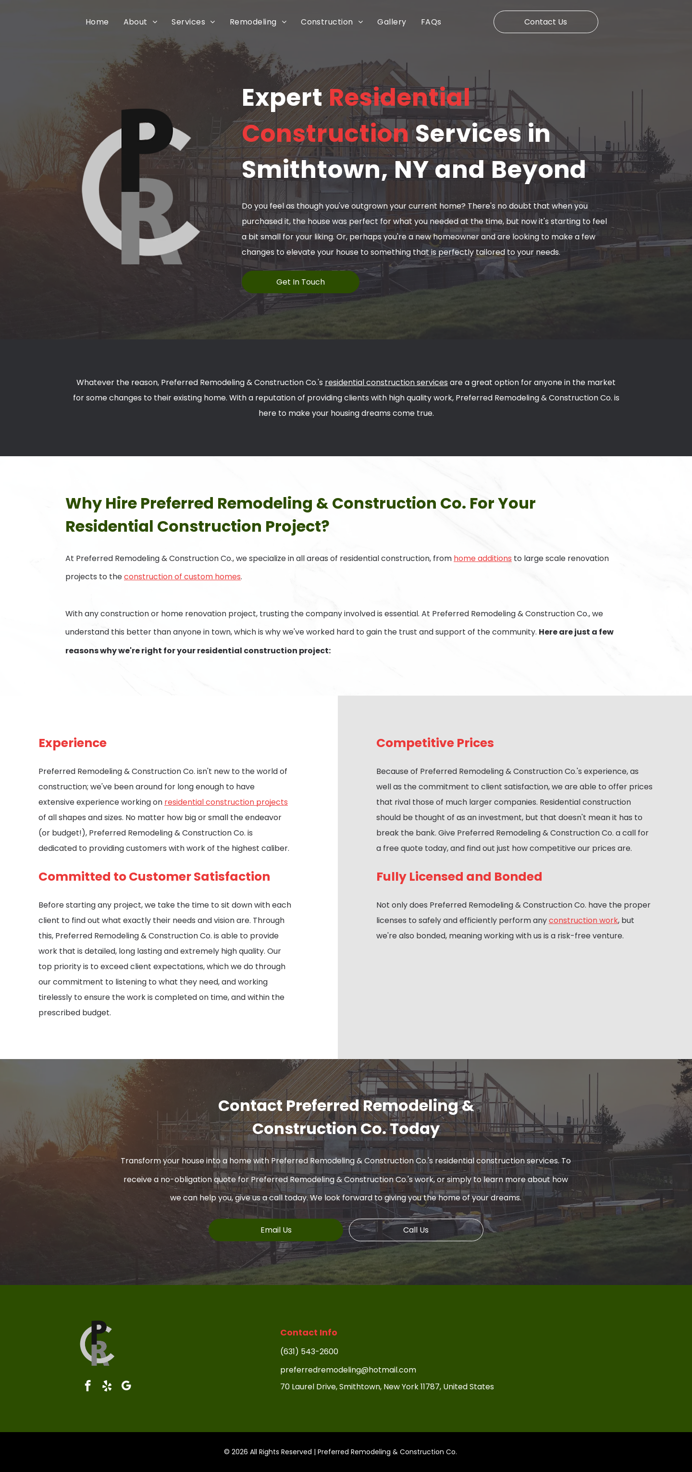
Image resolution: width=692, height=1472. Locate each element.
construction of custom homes (182, 576)
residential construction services (386, 382)
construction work (583, 920)
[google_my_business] (126, 1387)
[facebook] (87, 1387)
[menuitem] (105, 21)
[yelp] (107, 1387)
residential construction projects (226, 802)
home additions (483, 558)
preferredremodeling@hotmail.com (348, 1369)
